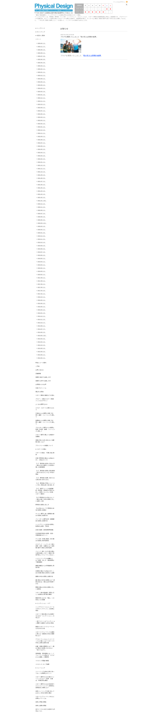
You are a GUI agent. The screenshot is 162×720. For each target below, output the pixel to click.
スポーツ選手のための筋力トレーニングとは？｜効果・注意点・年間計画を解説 (45, 678)
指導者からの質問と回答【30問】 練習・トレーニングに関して (45, 422)
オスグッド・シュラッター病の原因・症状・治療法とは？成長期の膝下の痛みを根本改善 (45, 546)
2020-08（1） (42, 210)
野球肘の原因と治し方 (42, 504)
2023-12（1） (42, 97)
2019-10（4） (42, 242)
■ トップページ (40, 28)
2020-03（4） (42, 226)
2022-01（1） (42, 162)
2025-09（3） (42, 49)
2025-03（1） (42, 65)
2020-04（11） (42, 223)
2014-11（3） (42, 319)
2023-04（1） (42, 117)
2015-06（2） (42, 303)
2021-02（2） (42, 197)
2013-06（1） (42, 354)
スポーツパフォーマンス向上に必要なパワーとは (45, 697)
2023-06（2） (42, 114)
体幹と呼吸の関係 (41, 702)
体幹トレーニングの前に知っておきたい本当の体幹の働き (45, 692)
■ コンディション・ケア (43, 603)
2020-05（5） (42, 219)
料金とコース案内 (41, 362)
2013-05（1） (42, 358)
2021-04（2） (42, 191)
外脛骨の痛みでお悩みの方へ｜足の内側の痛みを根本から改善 (45, 572)
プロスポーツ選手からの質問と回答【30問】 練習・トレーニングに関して (45, 429)
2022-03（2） (42, 155)
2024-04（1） (42, 88)
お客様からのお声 (41, 384)
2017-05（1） (42, 287)
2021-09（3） (42, 175)
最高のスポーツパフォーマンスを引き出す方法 (45, 627)
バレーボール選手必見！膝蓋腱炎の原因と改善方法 (45, 520)
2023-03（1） (42, 120)
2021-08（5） (42, 178)
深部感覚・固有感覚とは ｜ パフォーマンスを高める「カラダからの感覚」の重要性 (45, 655)
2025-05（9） (42, 62)
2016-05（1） (42, 300)
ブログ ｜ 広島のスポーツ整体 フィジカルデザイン (45, 399)
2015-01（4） (42, 313)
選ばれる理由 (40, 391)
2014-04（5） (42, 338)
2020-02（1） (42, 229)
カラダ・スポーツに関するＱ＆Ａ (45, 408)
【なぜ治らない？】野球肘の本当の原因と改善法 (45, 509)
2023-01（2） (42, 126)
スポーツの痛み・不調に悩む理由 (45, 453)
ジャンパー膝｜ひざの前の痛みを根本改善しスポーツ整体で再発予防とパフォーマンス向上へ (45, 553)
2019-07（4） (42, 252)
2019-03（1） (42, 264)
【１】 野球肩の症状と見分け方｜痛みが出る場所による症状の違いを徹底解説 (45, 465)
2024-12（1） (42, 75)
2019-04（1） (42, 261)
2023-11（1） (42, 101)
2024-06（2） (42, 81)
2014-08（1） (42, 325)
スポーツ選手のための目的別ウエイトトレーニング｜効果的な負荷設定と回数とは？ (45, 685)
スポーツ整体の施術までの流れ (45, 395)
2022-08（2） (42, 139)
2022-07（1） (42, 142)
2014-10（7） (42, 322)
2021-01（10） (42, 200)
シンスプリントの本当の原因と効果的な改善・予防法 (45, 525)
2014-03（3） (42, 341)
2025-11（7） (42, 46)
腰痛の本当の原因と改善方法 (44, 576)
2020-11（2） (42, 207)
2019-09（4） (42, 245)
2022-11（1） (42, 133)
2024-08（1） (42, 78)
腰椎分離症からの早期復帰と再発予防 (45, 566)
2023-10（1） (42, 104)
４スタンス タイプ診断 (42, 664)
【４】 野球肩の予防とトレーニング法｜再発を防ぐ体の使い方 (45, 484)
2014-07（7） (42, 329)
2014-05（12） (42, 335)
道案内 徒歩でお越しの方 (43, 377)
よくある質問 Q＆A (41, 404)
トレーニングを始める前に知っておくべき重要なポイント (45, 672)
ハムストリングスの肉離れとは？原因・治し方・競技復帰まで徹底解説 (45, 560)
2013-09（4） (42, 348)
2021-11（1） (42, 168)
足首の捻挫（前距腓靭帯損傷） (45, 530)
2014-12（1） (42, 316)
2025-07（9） (42, 56)
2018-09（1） (42, 271)
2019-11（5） (42, 239)
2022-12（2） (42, 130)
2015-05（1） (42, 306)
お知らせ (38, 39)
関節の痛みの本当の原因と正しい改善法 (45, 588)
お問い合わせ (40, 370)
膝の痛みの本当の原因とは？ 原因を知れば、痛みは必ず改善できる (45, 581)
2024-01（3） (42, 94)
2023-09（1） (42, 107)
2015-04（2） (42, 309)
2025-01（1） (42, 72)
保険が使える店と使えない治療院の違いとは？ (45, 441)
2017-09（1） (42, 277)
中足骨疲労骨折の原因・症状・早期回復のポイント (45, 534)
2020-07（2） (42, 213)
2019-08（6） (42, 248)
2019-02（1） (42, 268)
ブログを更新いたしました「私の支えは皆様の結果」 (79, 37)
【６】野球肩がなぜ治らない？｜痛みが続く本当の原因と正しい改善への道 (45, 499)
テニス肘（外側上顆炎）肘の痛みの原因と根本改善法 (45, 539)
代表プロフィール (41, 388)
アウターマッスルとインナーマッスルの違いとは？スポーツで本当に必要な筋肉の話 (45, 640)
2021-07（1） (42, 181)
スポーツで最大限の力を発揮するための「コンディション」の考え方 (45, 615)
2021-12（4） (42, 165)
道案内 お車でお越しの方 (43, 381)
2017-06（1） (42, 284)
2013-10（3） (42, 345)
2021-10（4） (42, 171)
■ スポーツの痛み (41, 449)
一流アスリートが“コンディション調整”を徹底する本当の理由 (45, 622)
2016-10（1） (42, 297)
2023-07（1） (42, 110)
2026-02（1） (42, 43)
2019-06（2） (42, 255)
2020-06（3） (42, 216)
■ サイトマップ (40, 32)
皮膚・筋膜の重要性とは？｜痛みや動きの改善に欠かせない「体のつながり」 (45, 648)
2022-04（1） (42, 152)
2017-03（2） (42, 290)
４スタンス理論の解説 (42, 660)
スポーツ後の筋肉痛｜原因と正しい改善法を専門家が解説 (45, 593)
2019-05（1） (42, 258)
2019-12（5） (42, 236)
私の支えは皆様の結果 (92, 55)
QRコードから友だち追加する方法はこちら (45, 710)
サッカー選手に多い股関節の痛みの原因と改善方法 (45, 514)
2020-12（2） (42, 203)
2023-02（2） (42, 123)
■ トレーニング (40, 668)
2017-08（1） (42, 280)
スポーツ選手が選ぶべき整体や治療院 (45, 435)
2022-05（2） (42, 149)
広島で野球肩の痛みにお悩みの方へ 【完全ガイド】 (45, 459)
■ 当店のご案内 (40, 35)
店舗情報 (38, 373)
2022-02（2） (42, 158)
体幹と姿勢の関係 (41, 705)
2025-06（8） (42, 59)
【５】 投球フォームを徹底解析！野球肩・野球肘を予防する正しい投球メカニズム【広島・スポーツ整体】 (45, 491)
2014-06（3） (42, 332)
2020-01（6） (42, 232)
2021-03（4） (42, 194)
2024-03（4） (42, 91)
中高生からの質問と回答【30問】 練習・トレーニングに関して (45, 415)
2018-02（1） (42, 274)
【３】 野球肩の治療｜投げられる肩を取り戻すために (45, 478)
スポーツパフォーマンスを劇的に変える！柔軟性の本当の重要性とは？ (45, 633)
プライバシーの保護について (44, 445)
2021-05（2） (42, 187)
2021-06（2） (42, 184)
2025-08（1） (42, 53)
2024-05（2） (42, 85)
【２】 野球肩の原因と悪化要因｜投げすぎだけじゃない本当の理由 (45, 472)
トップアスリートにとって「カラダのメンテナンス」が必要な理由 (45, 608)
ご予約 (38, 366)
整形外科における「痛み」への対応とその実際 (45, 598)
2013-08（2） (42, 351)
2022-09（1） (42, 136)
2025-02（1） (42, 69)
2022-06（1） (42, 146)
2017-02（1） (42, 293)
